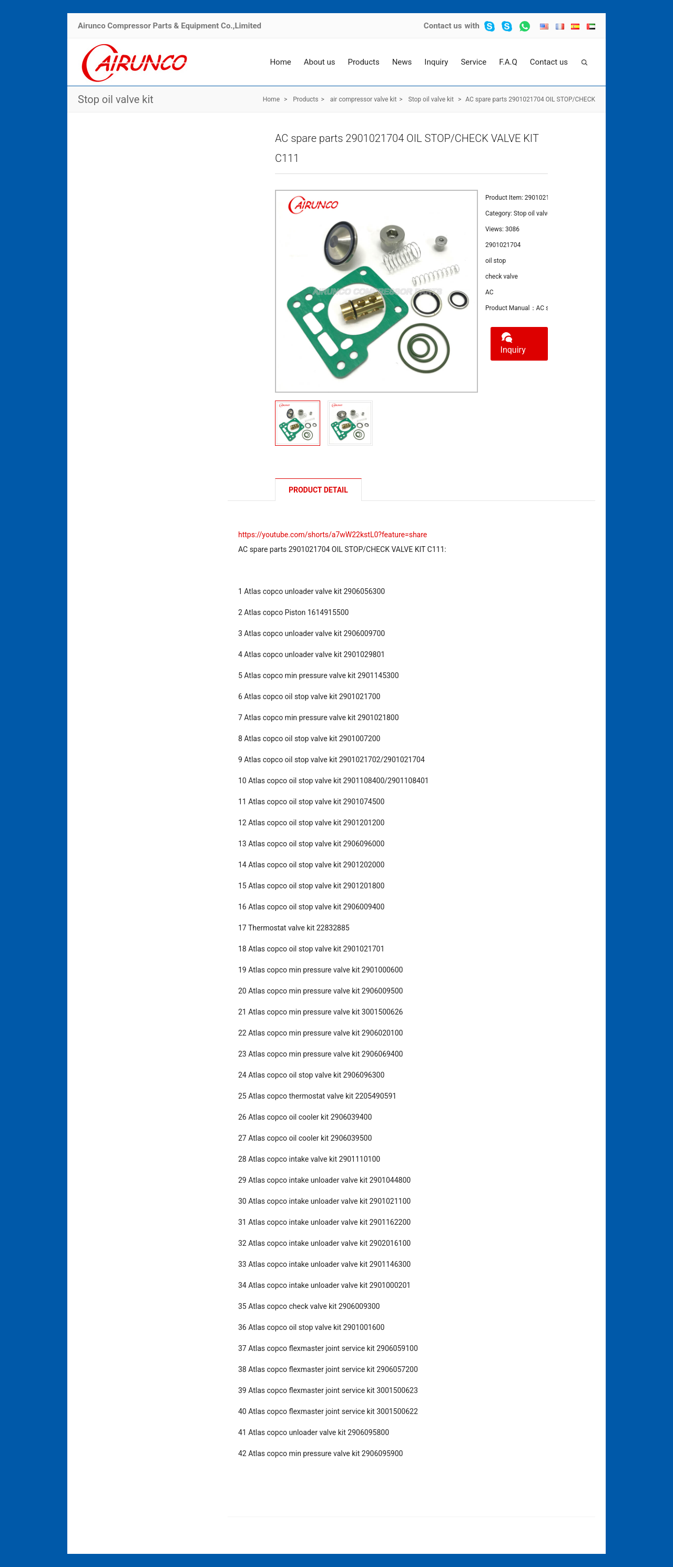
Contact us (443, 25)
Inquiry (436, 62)
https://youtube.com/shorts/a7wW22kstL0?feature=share (332, 534)
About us (319, 62)
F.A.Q (508, 62)
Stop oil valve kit (116, 99)
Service (473, 62)
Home (280, 62)
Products (363, 62)
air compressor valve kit (363, 99)
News (402, 62)
